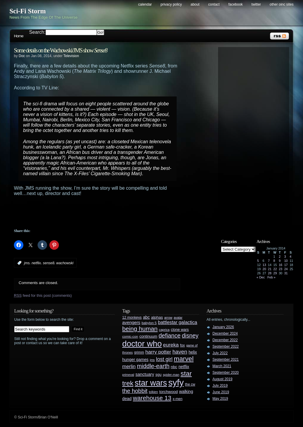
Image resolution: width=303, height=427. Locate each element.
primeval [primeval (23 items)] (128, 374)
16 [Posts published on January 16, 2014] (280, 265)
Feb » (271, 277)
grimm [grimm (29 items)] (139, 352)
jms (27, 263)
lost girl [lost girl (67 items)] (164, 359)
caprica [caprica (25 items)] (164, 329)
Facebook (235, 4)
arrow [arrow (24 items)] (168, 317)
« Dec (261, 277)
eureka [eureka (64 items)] (171, 345)
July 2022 (220, 353)
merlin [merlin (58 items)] (129, 366)
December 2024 (225, 333)
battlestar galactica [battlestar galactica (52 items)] (177, 322)
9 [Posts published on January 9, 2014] (280, 260)
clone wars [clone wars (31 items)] (180, 330)
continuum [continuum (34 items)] (148, 336)
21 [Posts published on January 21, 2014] (270, 269)
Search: (37, 32)
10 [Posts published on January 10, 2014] (286, 260)
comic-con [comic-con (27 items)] (130, 336)
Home (18, 36)
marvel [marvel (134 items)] (184, 358)
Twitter (256, 4)
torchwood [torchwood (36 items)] (168, 391)
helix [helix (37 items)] (192, 352)
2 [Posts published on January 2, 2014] (280, 256)
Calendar (145, 4)
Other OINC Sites (282, 4)
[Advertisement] (108, 212)
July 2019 (220, 386)
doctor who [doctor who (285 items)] (142, 343)
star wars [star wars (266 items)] (151, 382)
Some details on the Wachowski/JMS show (60, 50)
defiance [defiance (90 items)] (169, 335)
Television (71, 56)
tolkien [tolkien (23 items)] (153, 392)
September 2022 (225, 346)
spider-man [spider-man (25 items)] (171, 374)
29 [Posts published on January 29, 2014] (275, 273)
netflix (36, 263)
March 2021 (221, 366)
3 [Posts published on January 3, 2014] (285, 256)
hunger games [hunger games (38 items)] (135, 359)
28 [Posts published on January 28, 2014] (270, 273)
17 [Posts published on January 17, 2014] (286, 265)
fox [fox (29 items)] (182, 345)
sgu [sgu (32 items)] (158, 374)
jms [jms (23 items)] (152, 360)
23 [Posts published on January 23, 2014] (280, 269)
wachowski (64, 263)
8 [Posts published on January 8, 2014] (274, 260)
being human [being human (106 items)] (140, 328)
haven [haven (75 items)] (180, 352)
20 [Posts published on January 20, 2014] (264, 269)
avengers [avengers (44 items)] (131, 322)
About (195, 4)
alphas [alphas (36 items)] (157, 317)
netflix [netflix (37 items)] (183, 367)
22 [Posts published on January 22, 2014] (275, 269)
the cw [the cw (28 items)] (190, 384)
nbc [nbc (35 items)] (174, 367)
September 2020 (225, 372)
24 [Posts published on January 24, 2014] (286, 269)
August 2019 (222, 379)
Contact (214, 4)
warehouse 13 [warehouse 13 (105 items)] (152, 397)
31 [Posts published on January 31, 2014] (286, 273)
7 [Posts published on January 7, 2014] (269, 260)
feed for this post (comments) (43, 295)
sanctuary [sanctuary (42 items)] (145, 374)
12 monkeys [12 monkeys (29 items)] (132, 317)
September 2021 (225, 359)
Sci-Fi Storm (27, 11)
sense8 (48, 263)
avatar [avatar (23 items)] (178, 317)
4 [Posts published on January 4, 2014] (290, 256)
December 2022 (225, 340)
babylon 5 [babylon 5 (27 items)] (149, 323)
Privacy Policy (171, 4)
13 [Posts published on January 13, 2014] (264, 265)
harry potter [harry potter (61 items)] (158, 352)
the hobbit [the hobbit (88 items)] (134, 391)
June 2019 (220, 392)
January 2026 (223, 327)
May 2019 (220, 399)
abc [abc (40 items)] (146, 317)
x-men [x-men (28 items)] (177, 399)
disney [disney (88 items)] (190, 335)
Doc (22, 56)
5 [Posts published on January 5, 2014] (258, 260)
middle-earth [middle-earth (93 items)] (153, 366)
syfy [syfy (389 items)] (176, 382)
